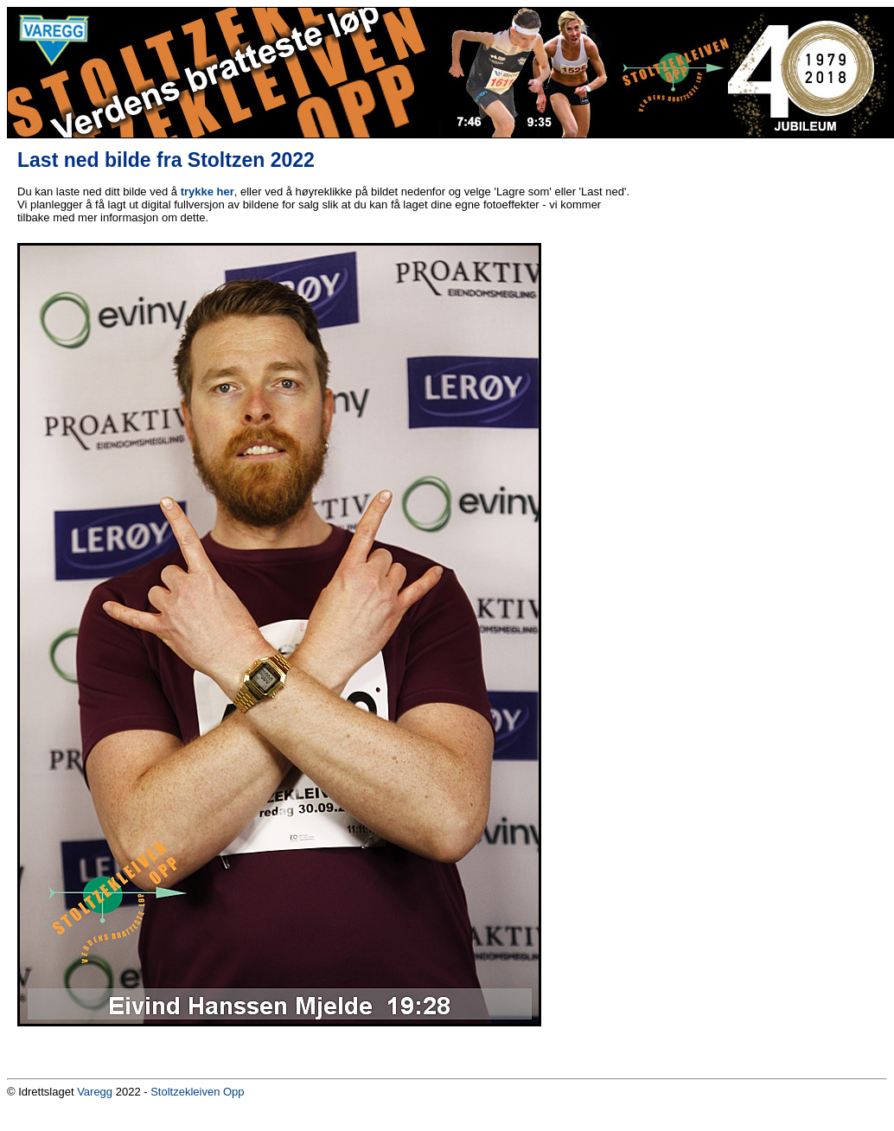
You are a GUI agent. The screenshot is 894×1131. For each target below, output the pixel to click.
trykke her (207, 191)
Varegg (94, 1091)
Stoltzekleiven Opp (197, 1091)
